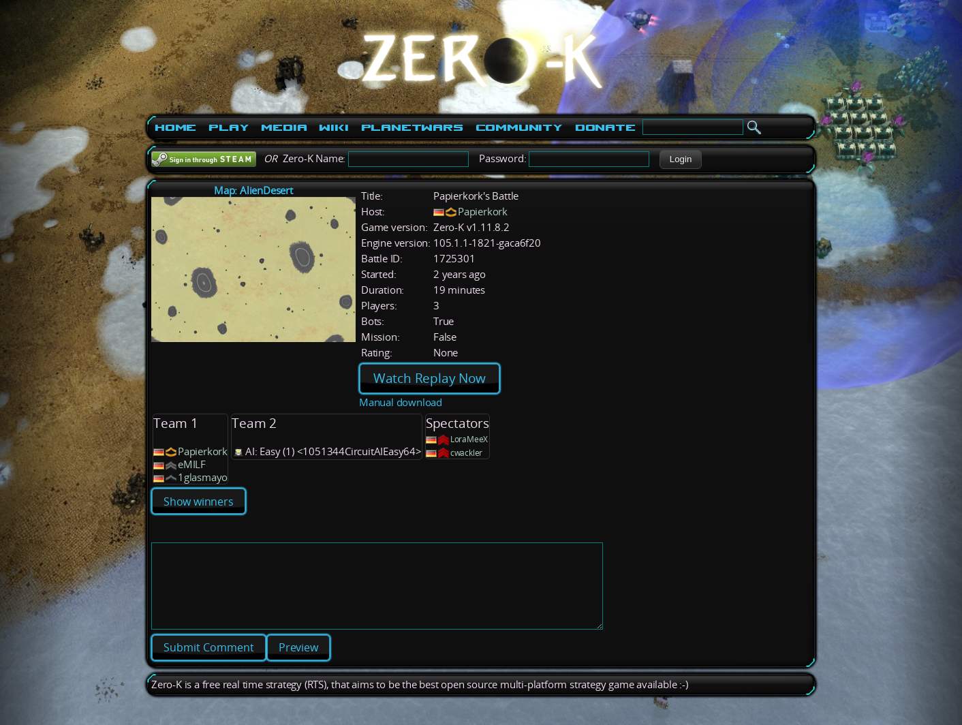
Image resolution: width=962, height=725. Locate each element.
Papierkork (483, 211)
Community (519, 127)
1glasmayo (203, 477)
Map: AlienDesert (253, 190)
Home (175, 127)
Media (284, 127)
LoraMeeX (469, 439)
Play (228, 127)
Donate (605, 127)
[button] (680, 159)
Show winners (199, 501)
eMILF (192, 464)
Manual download (400, 402)
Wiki (333, 127)
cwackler (466, 453)
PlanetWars (412, 127)
